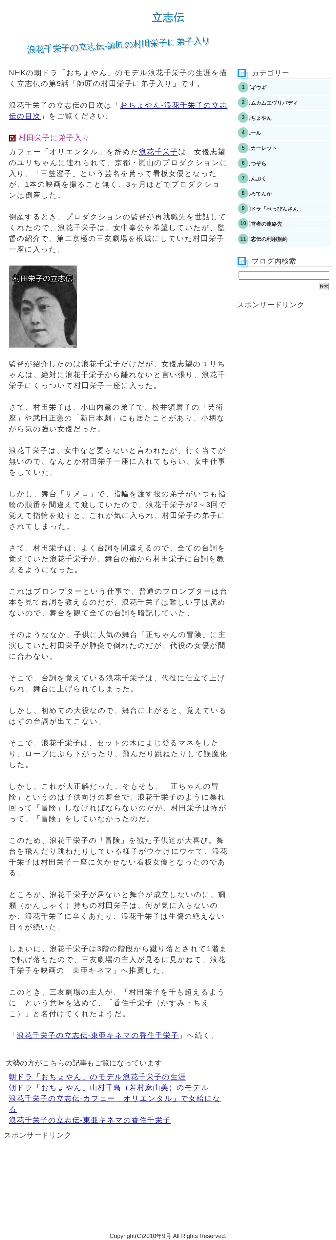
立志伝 (168, 17)
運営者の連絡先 (276, 255)
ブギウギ (267, 89)
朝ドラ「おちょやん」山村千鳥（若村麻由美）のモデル (109, 1087)
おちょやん (270, 126)
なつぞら (267, 181)
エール (264, 144)
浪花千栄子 (158, 152)
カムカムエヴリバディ (284, 107)
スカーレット (273, 163)
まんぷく (267, 200)
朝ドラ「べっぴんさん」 (287, 237)
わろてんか (270, 218)
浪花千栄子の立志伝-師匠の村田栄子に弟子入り (119, 44)
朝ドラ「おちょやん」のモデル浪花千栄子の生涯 (97, 1077)
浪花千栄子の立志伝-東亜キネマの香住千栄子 (98, 1035)
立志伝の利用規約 (279, 274)
